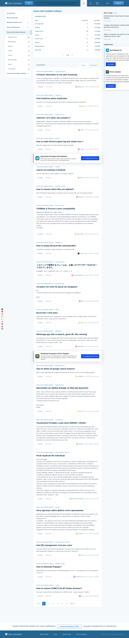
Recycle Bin (38, 50)
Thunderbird (19, 69)
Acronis (19, 51)
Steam (19, 64)
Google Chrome (19, 37)
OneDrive (37, 27)
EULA (55, 634)
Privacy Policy (66, 634)
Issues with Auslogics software (16, 73)
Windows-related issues (14, 22)
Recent (83, 65)
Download (111, 64)
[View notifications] (90, 3)
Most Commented (12, 18)
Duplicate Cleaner (39, 46)
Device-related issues (13, 27)
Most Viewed (93, 65)
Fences (19, 55)
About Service (44, 634)
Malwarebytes (19, 42)
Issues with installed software (16, 32)
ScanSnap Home (39, 23)
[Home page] (83, 3)
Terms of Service (81, 634)
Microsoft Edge (19, 60)
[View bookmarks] (97, 3)
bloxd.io (37, 35)
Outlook (19, 46)
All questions (11, 13)
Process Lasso (39, 38)
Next (72, 603)
